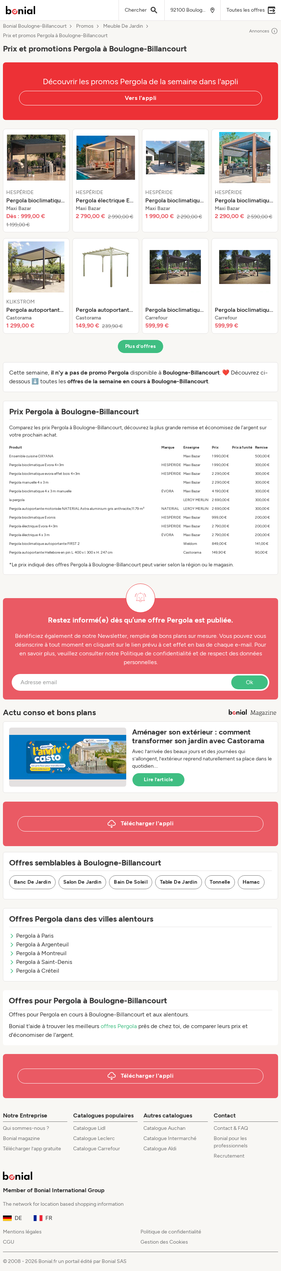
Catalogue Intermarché (169, 1138)
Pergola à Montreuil (38, 953)
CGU (8, 1242)
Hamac (251, 882)
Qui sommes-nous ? (26, 1128)
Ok (249, 682)
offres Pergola (119, 1026)
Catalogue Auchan (164, 1128)
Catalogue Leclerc (94, 1138)
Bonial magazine (21, 1138)
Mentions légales (22, 1232)
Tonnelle (220, 882)
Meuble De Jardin (123, 26)
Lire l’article (158, 779)
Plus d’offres (140, 346)
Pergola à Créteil (34, 970)
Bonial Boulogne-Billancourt (35, 26)
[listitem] (36, 180)
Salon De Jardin (82, 882)
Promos (85, 26)
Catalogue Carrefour (96, 1149)
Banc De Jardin (32, 882)
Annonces (263, 31)
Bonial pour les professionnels (231, 1142)
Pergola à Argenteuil (39, 944)
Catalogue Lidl (89, 1128)
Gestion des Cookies (164, 1242)
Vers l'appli (141, 97)
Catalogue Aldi (159, 1149)
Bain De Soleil (130, 882)
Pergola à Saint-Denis (40, 961)
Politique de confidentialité (170, 1232)
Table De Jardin (178, 882)
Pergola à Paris (31, 935)
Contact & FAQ (231, 1128)
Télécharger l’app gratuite (32, 1149)
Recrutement (229, 1156)
